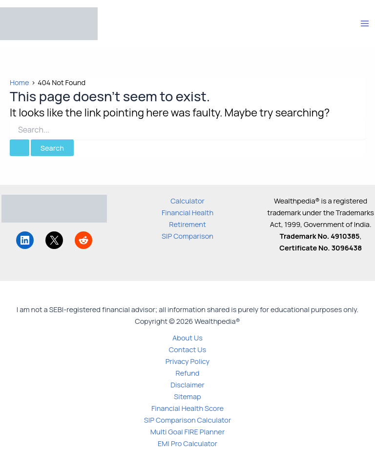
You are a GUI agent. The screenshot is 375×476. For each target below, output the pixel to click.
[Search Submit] (19, 148)
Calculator (187, 200)
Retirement (187, 224)
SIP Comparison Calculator (187, 420)
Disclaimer (187, 384)
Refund (188, 373)
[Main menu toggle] (364, 23)
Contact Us (187, 349)
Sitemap (187, 396)
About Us (187, 337)
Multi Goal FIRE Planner (187, 431)
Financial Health (187, 212)
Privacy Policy (188, 361)
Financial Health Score (187, 408)
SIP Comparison (187, 236)
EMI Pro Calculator (187, 443)
